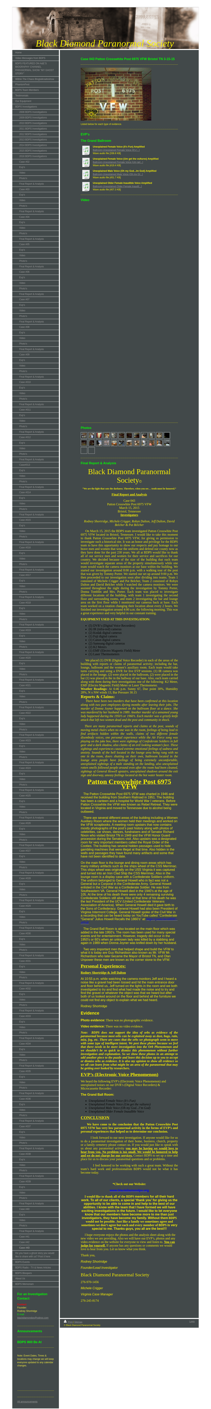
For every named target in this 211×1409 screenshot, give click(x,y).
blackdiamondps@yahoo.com (33, 1317)
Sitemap (78, 1322)
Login (192, 1321)
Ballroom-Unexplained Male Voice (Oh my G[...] (118, 174)
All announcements (27, 1401)
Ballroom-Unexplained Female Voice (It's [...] (116, 150)
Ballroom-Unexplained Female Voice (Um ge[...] (118, 162)
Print (68, 1322)
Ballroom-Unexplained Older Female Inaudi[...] (117, 186)
